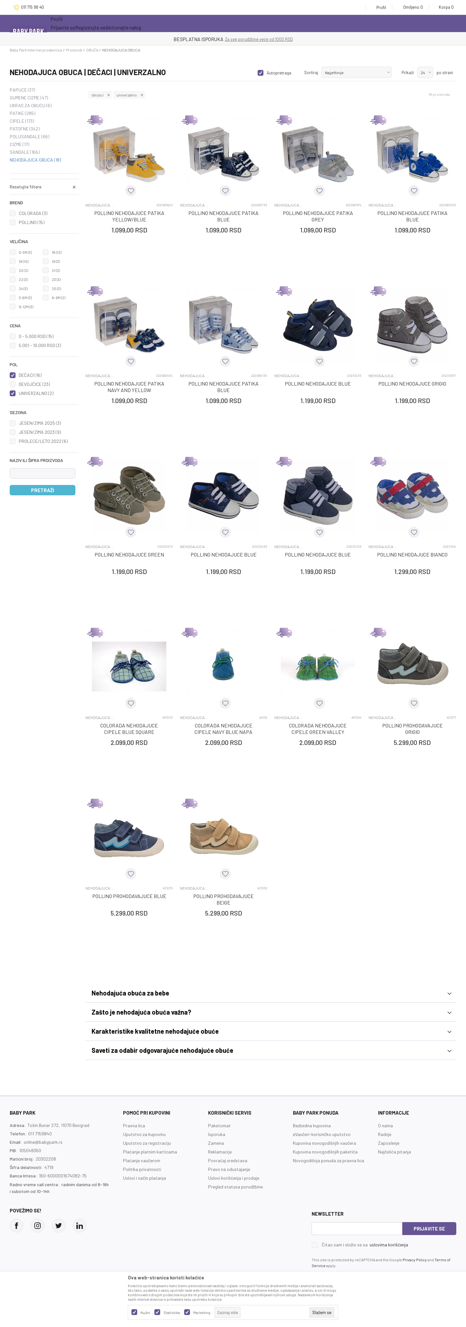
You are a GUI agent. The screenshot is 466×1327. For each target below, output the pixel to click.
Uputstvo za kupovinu (144, 1134)
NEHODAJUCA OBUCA (35, 160)
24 (23, 288)
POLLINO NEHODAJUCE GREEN (129, 554)
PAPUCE (22, 90)
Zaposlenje (388, 1143)
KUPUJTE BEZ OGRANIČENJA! (210, 39)
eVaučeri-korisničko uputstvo (321, 1134)
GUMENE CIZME (29, 98)
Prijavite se (429, 1228)
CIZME (19, 144)
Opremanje (179, 23)
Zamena (216, 1143)
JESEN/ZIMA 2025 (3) (40, 423)
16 (56, 252)
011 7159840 (40, 1133)
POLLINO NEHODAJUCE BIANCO (412, 554)
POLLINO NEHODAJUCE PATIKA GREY (318, 216)
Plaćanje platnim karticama (150, 1151)
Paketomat (219, 1125)
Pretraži (42, 490)
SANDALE (24, 152)
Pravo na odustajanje (229, 1169)
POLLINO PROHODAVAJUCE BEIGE (223, 899)
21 (56, 270)
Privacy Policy (415, 1259)
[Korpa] (444, 7)
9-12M (26, 306)
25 (56, 288)
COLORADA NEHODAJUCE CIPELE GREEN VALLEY (318, 728)
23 (56, 279)
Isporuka (216, 1134)
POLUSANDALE (29, 136)
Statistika (171, 1312)
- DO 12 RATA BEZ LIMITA (266, 39)
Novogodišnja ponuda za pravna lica (328, 1160)
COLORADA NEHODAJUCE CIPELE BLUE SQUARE (129, 728)
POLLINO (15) (31, 222)
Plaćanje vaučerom (141, 1160)
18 (23, 261)
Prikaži (408, 72)
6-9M (58, 297)
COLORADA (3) (33, 213)
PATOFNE (24, 129)
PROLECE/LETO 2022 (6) (43, 441)
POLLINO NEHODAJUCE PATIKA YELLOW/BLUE (129, 216)
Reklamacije (220, 1151)
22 (23, 279)
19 (56, 261)
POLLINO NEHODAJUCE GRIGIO (412, 383)
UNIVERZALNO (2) (36, 393)
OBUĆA (92, 50)
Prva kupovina (225, 23)
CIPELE (22, 121)
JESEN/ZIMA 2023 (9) (40, 432)
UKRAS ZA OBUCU (30, 105)
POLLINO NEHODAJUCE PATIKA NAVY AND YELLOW (129, 386)
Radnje (384, 1134)
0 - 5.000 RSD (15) (36, 336)
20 (23, 270)
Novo (146, 23)
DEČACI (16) (30, 375)
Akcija (116, 23)
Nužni (145, 1312)
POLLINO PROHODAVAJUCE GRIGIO (412, 728)
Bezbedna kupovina (312, 1125)
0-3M (25, 252)
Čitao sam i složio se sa (365, 1245)
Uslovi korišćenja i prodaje (233, 1178)
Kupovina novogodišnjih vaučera (324, 1143)
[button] (44, 203)
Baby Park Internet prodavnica (36, 50)
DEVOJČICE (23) (34, 384)
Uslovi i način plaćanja (144, 1178)
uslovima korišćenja (389, 1244)
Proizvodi (74, 50)
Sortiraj (311, 72)
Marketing (201, 1312)
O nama (385, 1125)
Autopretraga (279, 72)
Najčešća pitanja (394, 1151)
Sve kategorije (75, 23)
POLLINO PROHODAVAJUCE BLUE (129, 896)
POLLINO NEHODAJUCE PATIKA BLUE (223, 216)
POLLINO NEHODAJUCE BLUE (318, 383)
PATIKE (22, 113)
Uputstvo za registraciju (147, 1143)
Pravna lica (134, 1125)
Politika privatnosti (142, 1169)
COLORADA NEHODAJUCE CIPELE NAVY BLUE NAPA (223, 728)
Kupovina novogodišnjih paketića (325, 1151)
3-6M (25, 297)
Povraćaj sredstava (227, 1160)
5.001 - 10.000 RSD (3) (40, 345)
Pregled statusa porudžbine (235, 1186)
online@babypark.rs (43, 1142)
